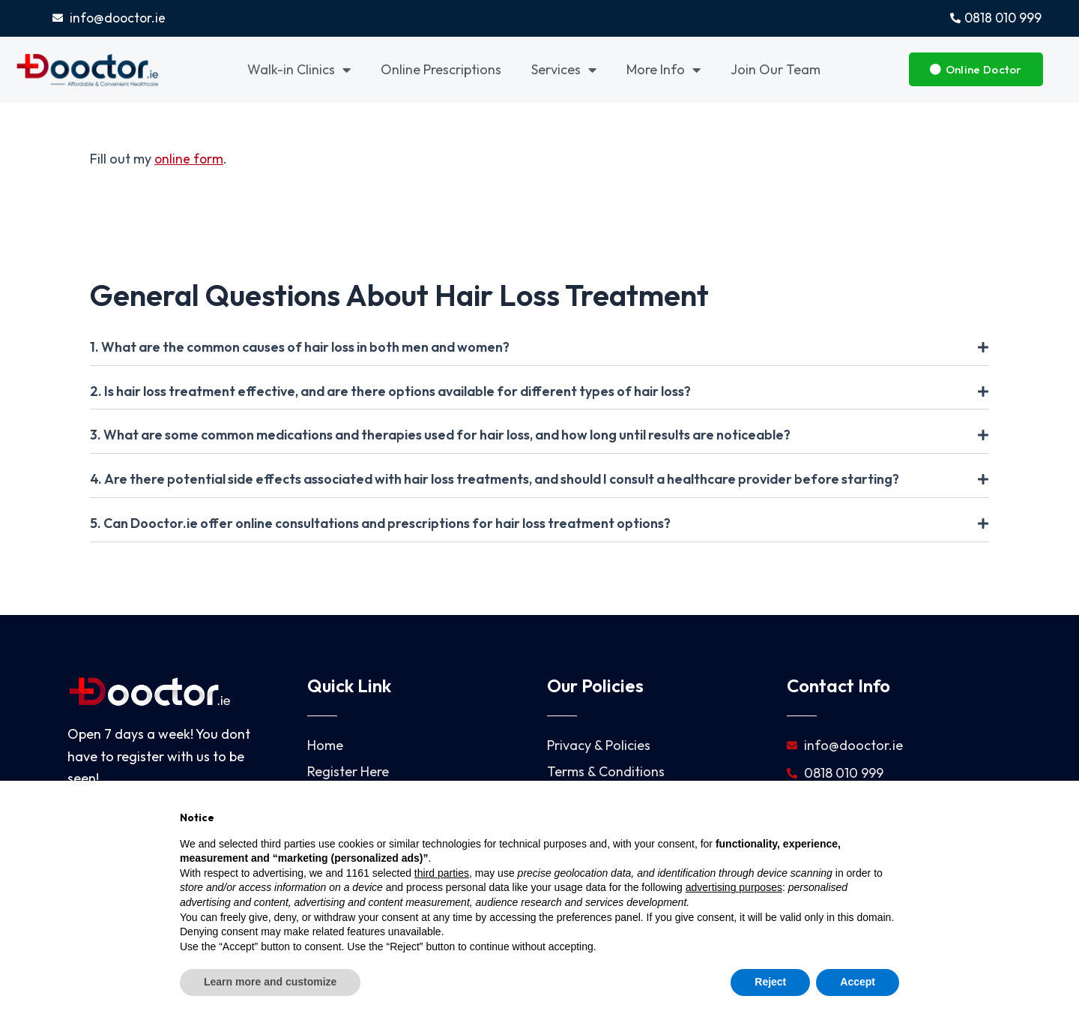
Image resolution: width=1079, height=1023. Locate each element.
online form (189, 159)
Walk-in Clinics (299, 70)
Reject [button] (770, 982)
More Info (663, 70)
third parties (441, 873)
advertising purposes (734, 887)
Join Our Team (775, 70)
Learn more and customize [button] (270, 982)
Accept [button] (857, 982)
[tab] (539, 348)
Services (563, 70)
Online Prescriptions (441, 70)
